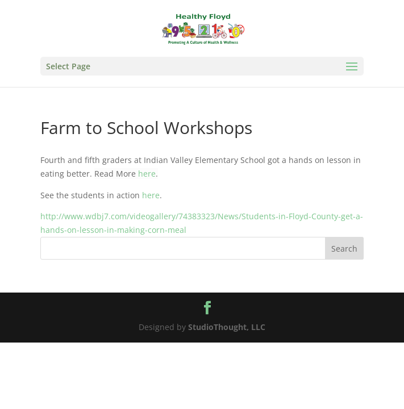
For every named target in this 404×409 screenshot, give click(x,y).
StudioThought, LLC (226, 327)
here (147, 173)
